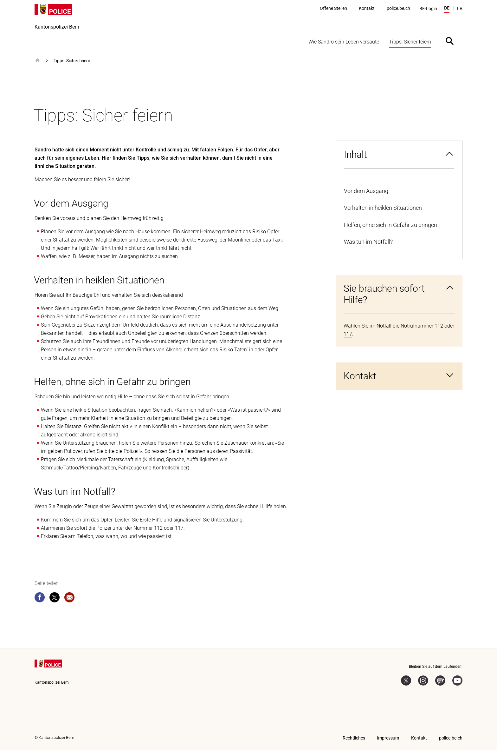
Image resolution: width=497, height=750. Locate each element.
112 (439, 326)
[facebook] (40, 598)
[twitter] (54, 598)
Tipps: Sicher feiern (72, 60)
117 (348, 334)
